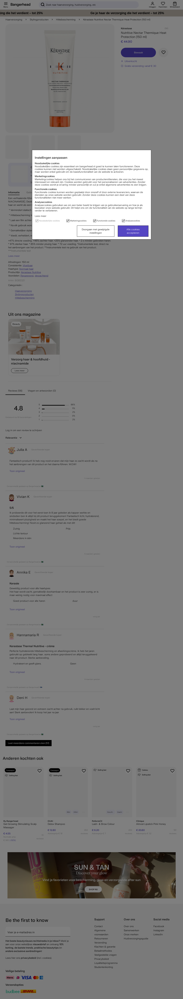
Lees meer (40, 216)
